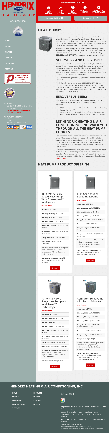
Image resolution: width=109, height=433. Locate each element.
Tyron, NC (95, 414)
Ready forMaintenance (98, 9)
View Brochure (47, 206)
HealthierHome (85, 9)
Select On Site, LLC (76, 424)
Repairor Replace (60, 10)
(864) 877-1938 (61, 158)
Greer (81, 412)
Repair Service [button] (90, 18)
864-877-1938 (67, 393)
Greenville (72, 412)
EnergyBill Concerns (73, 10)
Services (8, 52)
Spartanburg (65, 414)
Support (8, 58)
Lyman (96, 412)
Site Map (37, 404)
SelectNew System (48, 10)
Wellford (64, 416)
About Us (9, 69)
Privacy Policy (18, 404)
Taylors (74, 414)
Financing (9, 63)
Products (9, 46)
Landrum (88, 412)
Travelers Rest (85, 414)
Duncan (63, 412)
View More (54, 268)
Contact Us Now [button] (54, 18)
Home (7, 41)
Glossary (16, 408)
